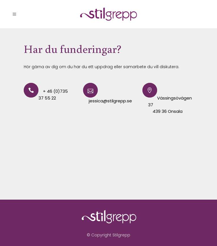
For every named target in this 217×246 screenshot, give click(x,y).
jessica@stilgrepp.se (110, 101)
